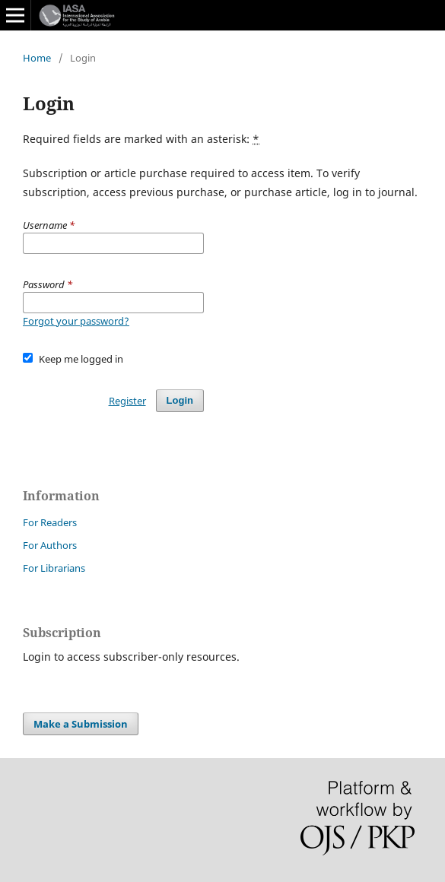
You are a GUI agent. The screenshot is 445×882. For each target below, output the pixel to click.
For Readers (50, 522)
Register (127, 401)
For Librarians (54, 568)
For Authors (50, 545)
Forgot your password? (76, 321)
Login (180, 400)
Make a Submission (80, 724)
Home (37, 58)
